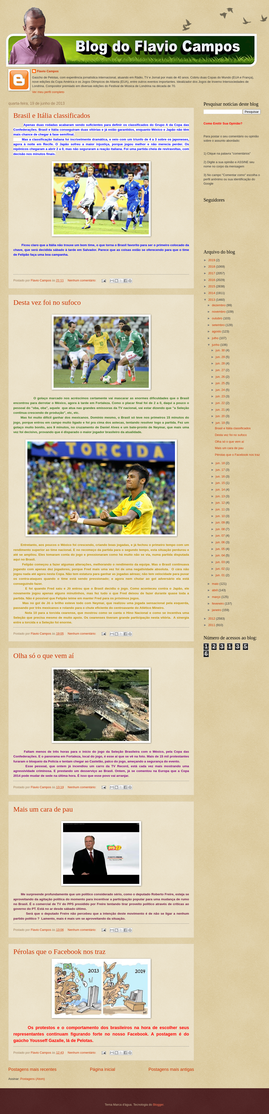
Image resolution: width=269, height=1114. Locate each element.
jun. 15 (221, 483)
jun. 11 (221, 509)
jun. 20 (221, 416)
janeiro (217, 610)
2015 (212, 286)
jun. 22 (221, 403)
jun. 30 (221, 350)
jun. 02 (221, 568)
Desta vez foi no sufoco (47, 302)
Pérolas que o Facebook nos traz (59, 951)
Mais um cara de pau (43, 809)
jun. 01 (221, 575)
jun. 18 (221, 463)
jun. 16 (221, 476)
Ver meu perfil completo (48, 92)
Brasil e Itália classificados (51, 115)
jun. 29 (221, 357)
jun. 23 (221, 396)
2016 (212, 280)
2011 (212, 625)
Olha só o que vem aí (43, 655)
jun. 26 (221, 376)
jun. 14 (221, 489)
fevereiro (218, 603)
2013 (212, 299)
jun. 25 (221, 383)
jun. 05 (221, 549)
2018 (212, 266)
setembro (218, 325)
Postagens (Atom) (32, 1079)
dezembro (219, 305)
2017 (212, 273)
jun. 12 (221, 502)
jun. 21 (221, 409)
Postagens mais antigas (171, 1069)
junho (216, 345)
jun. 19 (221, 423)
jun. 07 (221, 535)
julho (215, 338)
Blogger (158, 1104)
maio (215, 583)
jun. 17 (221, 470)
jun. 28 (221, 363)
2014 (212, 293)
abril (215, 590)
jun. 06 (221, 542)
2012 (212, 618)
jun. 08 (221, 529)
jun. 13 (221, 496)
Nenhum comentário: (82, 280)
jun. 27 (221, 370)
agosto (217, 331)
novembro (219, 311)
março (216, 597)
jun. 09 (221, 522)
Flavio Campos (48, 71)
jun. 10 (221, 516)
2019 (212, 260)
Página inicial (102, 1069)
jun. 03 (221, 562)
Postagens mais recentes (32, 1069)
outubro (217, 318)
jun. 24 (221, 390)
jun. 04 (221, 555)
